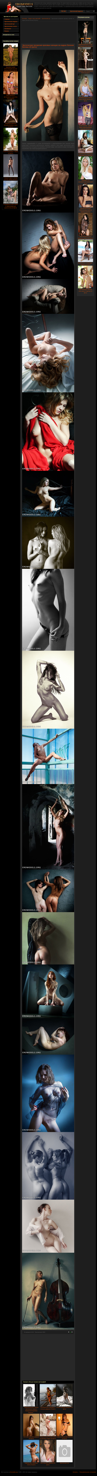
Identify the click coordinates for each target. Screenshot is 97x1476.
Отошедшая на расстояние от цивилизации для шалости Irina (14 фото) (10, 206)
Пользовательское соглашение (87, 1472)
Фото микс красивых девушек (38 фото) (31, 1437)
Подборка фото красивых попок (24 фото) (31, 1463)
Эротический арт (9, 24)
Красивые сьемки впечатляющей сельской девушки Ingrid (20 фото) (10, 68)
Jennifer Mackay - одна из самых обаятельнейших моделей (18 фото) (85, 127)
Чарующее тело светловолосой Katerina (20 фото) (85, 181)
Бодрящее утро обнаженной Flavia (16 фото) (85, 71)
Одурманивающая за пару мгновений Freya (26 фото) (85, 45)
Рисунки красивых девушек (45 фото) (64, 1407)
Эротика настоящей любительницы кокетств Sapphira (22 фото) (85, 209)
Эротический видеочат (76, 11)
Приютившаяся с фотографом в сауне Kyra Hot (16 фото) (10, 96)
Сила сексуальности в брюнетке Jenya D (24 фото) (85, 237)
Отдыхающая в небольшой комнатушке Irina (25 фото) (85, 154)
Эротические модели (10, 21)
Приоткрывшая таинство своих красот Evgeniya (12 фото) (85, 290)
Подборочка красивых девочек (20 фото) (64, 1437)
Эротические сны (64, 1462)
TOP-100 (63, 11)
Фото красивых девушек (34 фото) (48, 1463)
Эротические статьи (10, 26)
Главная (6, 19)
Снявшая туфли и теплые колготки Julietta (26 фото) (10, 178)
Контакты (75, 1472)
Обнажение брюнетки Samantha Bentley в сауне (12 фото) (10, 125)
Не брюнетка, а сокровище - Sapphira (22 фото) (85, 263)
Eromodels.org (13, 1472)
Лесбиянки (7, 28)
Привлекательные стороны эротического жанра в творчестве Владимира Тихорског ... (31, 1409)
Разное (6, 31)
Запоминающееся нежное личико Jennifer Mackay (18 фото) (85, 99)
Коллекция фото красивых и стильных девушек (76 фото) (48, 1407)
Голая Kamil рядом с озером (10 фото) (10, 152)
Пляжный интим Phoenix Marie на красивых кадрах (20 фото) (48, 1437)
